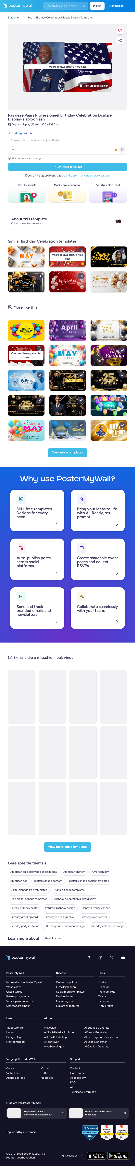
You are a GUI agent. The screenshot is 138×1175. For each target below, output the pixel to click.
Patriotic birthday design (60, 908)
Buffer (45, 1073)
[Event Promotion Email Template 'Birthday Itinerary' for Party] (52, 697)
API (72, 1087)
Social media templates (70, 991)
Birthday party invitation (24, 926)
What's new (13, 987)
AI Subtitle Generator (97, 1027)
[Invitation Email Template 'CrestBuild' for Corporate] (52, 752)
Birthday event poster (94, 917)
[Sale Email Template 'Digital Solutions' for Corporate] (83, 697)
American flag (18, 881)
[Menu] (132, 5)
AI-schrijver (51, 1042)
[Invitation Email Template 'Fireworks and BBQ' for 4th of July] (83, 808)
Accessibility (78, 1077)
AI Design (50, 1027)
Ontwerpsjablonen (67, 982)
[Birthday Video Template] (67, 281)
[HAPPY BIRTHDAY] (109, 430)
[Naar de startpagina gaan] (16, 6)
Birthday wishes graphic (59, 917)
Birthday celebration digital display (75, 899)
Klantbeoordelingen (18, 1006)
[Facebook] (89, 958)
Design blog (13, 1037)
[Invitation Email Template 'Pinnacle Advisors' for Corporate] (83, 752)
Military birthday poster (24, 908)
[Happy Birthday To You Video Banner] (109, 405)
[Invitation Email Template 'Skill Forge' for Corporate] (113, 752)
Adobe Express (15, 1077)
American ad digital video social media (33, 871)
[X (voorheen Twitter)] (112, 958)
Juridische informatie (83, 1092)
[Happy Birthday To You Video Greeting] (67, 430)
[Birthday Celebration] (26, 281)
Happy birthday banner (96, 908)
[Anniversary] (26, 405)
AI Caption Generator (97, 1046)
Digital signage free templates (28, 890)
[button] (120, 31)
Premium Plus (106, 991)
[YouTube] (123, 958)
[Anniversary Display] (109, 380)
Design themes (65, 996)
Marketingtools (65, 1001)
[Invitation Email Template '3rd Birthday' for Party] (21, 697)
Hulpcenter (77, 1073)
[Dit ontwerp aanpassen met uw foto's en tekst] (67, 67)
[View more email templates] (67, 847)
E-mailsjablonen (66, 987)
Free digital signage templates (28, 899)
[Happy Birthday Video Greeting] (26, 380)
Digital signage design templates (89, 881)
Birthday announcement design (65, 926)
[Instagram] (100, 958)
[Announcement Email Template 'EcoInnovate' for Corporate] (113, 697)
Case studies (14, 991)
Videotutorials (15, 1027)
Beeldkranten (53, 938)
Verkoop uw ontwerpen (20, 1001)
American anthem (74, 871)
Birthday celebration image (107, 926)
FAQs (73, 1082)
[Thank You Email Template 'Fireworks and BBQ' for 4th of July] (52, 808)
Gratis (102, 982)
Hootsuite (47, 1077)
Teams (102, 996)
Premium (103, 987)
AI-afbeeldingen (54, 1046)
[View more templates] (67, 452)
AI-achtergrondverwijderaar (101, 1037)
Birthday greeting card (24, 917)
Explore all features (68, 1006)
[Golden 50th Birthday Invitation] (67, 380)
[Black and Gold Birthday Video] (109, 256)
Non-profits (105, 1006)
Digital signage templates (69, 890)
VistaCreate (13, 1073)
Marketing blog (15, 1042)
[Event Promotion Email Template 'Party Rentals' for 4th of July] (113, 808)
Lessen (10, 1032)
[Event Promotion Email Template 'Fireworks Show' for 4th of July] (21, 808)
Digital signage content (48, 881)
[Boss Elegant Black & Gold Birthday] (67, 405)
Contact (75, 1068)
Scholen (103, 1001)
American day (100, 871)
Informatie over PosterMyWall (24, 982)
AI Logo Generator (95, 1042)
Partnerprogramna (17, 996)
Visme (45, 1068)
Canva (10, 1068)
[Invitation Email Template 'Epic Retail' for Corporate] (21, 752)
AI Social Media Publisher (59, 1032)
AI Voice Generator (96, 1032)
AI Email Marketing (55, 1037)
